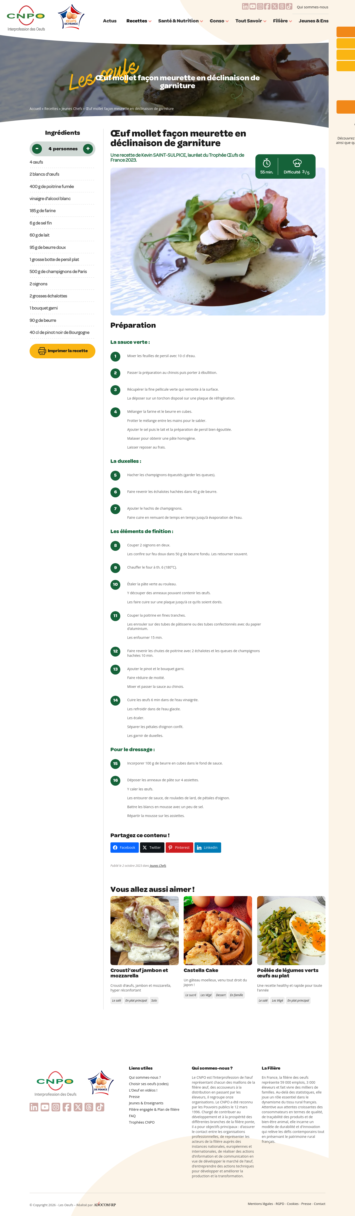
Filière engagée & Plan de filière (154, 1109)
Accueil (35, 108)
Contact (319, 1203)
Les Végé (206, 995)
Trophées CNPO (142, 1122)
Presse (134, 1096)
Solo (154, 1000)
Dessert (221, 995)
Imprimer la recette (62, 351)
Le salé (116, 1000)
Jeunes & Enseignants (146, 1103)
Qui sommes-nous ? (314, 6)
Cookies (293, 1203)
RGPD (280, 1203)
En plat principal (136, 1000)
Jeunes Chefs (72, 108)
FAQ (132, 1115)
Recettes (51, 108)
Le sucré (190, 995)
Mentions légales (260, 1203)
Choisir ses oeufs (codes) (148, 1083)
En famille (236, 995)
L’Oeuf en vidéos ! (143, 1090)
